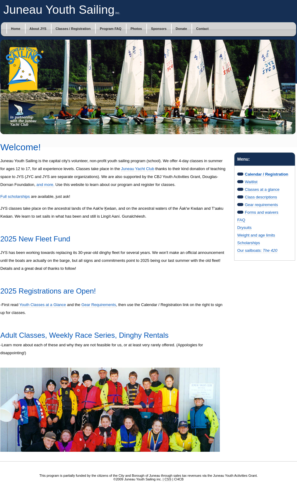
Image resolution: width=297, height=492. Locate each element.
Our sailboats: (257, 250)
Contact (202, 28)
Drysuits (244, 227)
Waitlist (251, 182)
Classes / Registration (73, 28)
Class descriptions (261, 197)
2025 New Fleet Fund (35, 239)
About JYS (38, 28)
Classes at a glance (262, 189)
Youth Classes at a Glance (43, 304)
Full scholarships (15, 196)
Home (15, 28)
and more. (46, 184)
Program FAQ (110, 28)
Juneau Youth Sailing (58, 9)
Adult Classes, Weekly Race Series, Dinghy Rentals (84, 335)
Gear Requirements (98, 304)
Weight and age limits (256, 235)
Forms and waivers (261, 212)
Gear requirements (261, 204)
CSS (167, 479)
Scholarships (248, 243)
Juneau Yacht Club (137, 168)
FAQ (241, 220)
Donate (181, 28)
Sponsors (158, 28)
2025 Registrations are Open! (48, 291)
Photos (136, 28)
